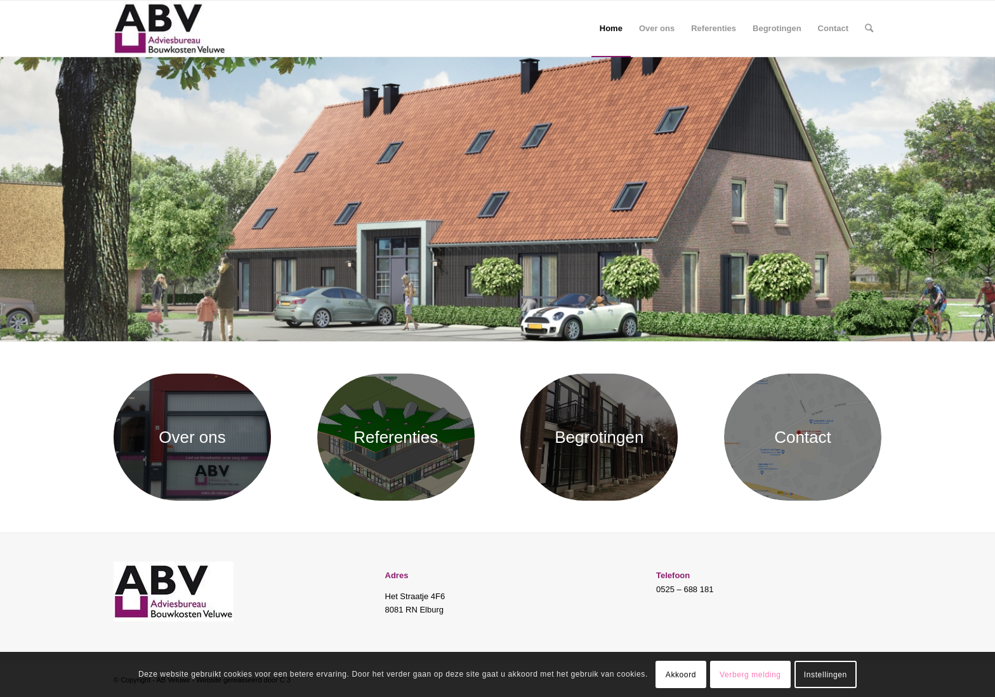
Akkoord (681, 674)
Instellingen (825, 674)
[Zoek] (869, 29)
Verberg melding (750, 674)
